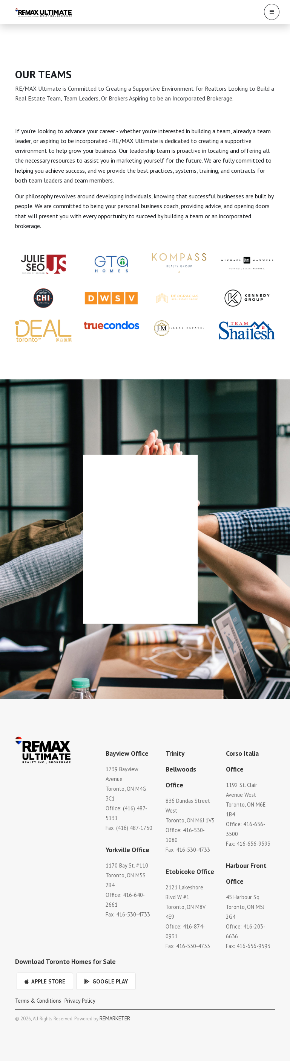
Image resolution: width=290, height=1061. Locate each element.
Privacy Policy (79, 1000)
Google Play (106, 981)
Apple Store (45, 981)
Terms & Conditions (38, 1000)
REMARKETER (115, 1018)
